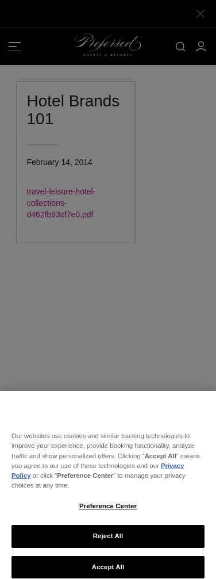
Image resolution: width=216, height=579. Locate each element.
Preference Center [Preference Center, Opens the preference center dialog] (108, 510)
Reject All (108, 540)
